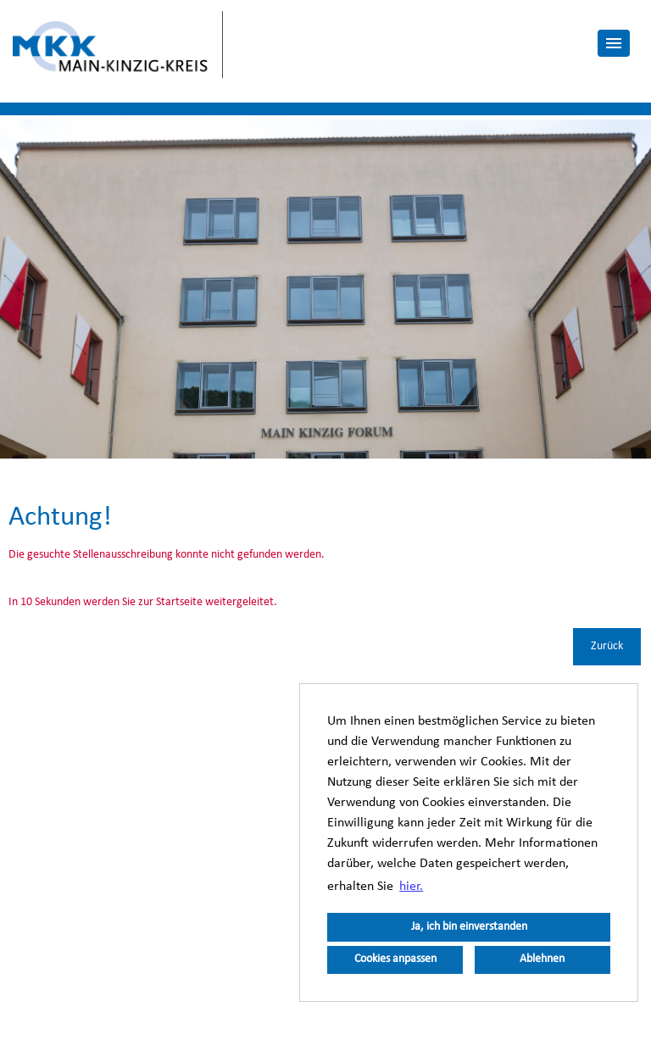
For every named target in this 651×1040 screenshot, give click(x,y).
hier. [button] (411, 886)
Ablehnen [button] (542, 959)
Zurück (607, 646)
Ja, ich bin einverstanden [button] (469, 926)
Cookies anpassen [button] (395, 959)
